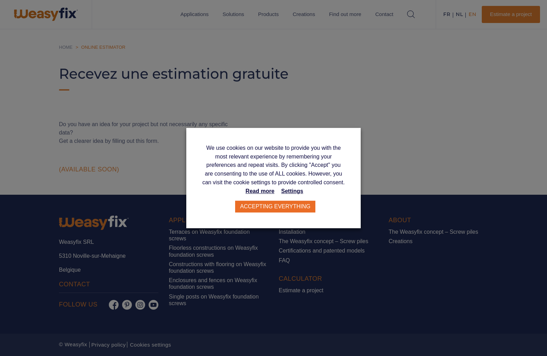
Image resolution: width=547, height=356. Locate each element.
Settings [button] (292, 191)
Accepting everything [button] (275, 206)
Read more (260, 191)
